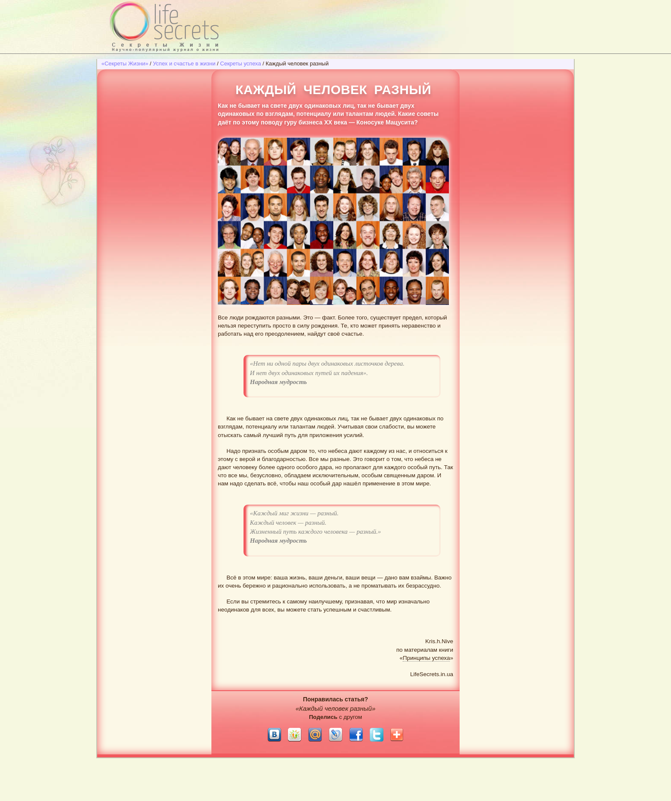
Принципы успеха (426, 658)
